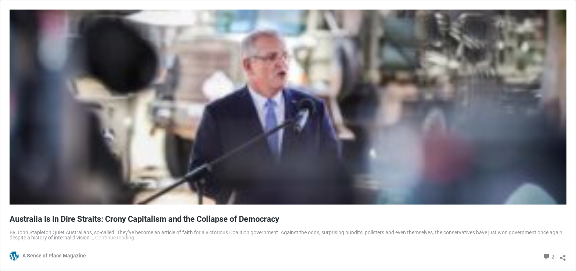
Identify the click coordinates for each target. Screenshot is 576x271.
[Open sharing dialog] (562, 255)
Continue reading (114, 238)
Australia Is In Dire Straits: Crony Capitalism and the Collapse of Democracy (144, 219)
